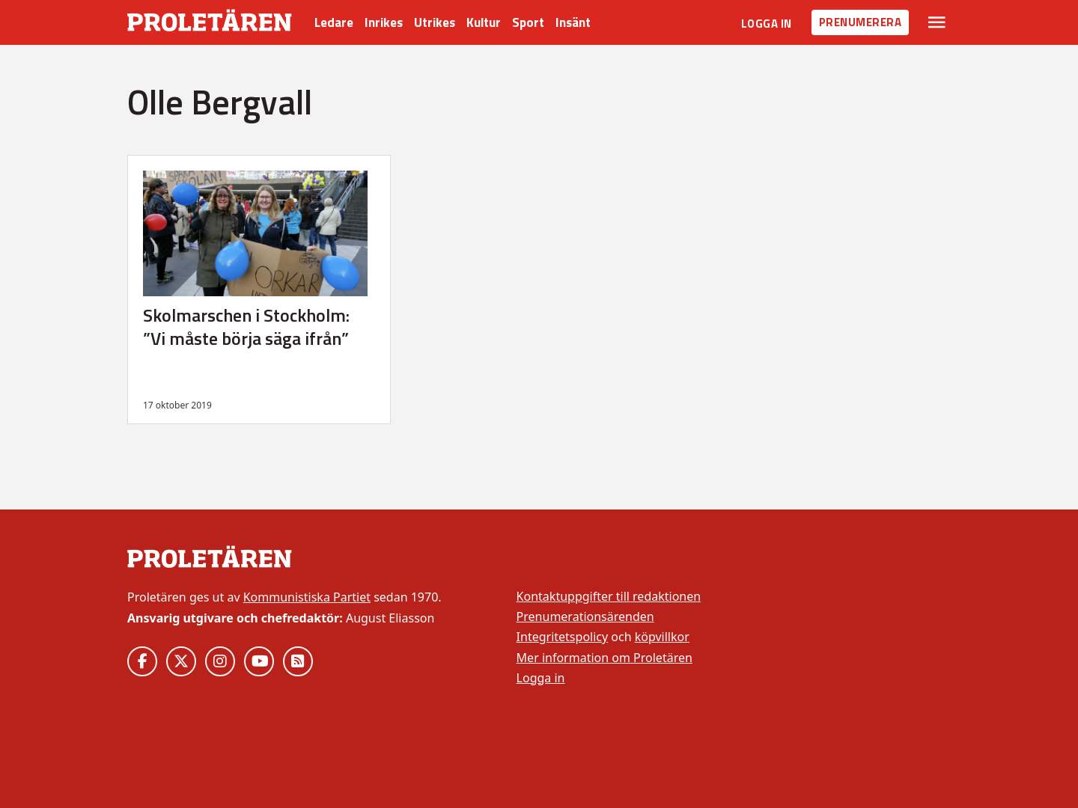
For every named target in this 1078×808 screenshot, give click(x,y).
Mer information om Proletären (604, 657)
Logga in (766, 23)
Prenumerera (860, 22)
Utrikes (434, 22)
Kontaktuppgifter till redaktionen (609, 596)
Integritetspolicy (563, 636)
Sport (528, 22)
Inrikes (384, 22)
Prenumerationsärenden (585, 616)
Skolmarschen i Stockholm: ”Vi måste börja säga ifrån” (246, 327)
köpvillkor (662, 636)
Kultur (483, 22)
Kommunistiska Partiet (307, 597)
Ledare (333, 22)
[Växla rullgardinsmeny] (936, 22)
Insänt (573, 22)
